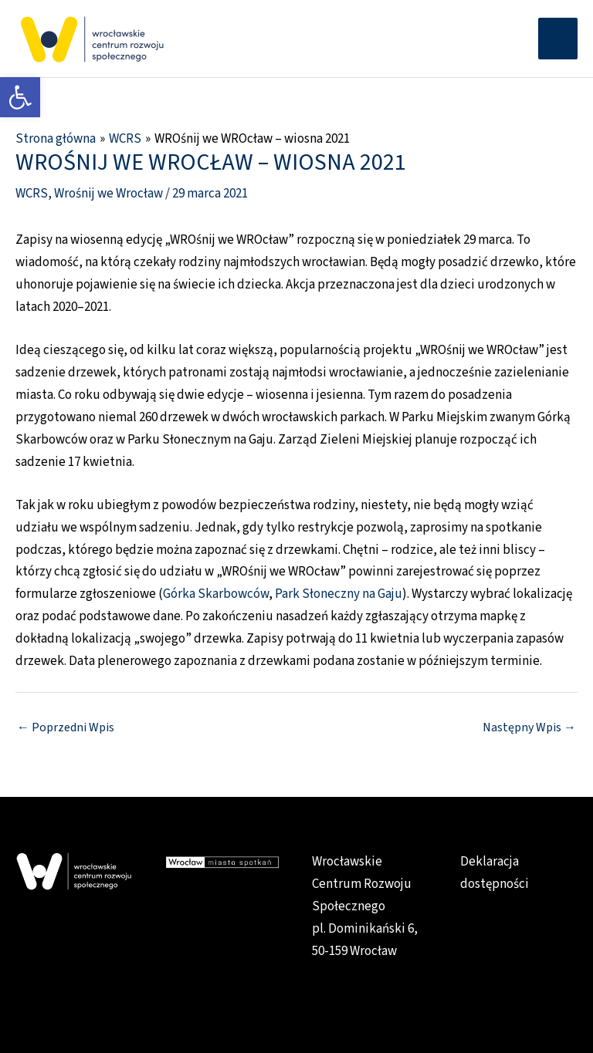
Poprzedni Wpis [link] (65, 727)
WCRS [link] (31, 193)
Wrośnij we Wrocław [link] (108, 193)
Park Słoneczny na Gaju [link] (338, 594)
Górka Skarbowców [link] (216, 594)
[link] (20, 97)
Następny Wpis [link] (529, 727)
